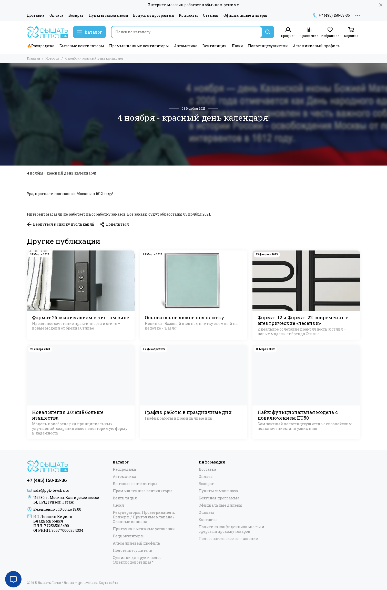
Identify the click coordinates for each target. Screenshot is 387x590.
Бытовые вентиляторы (81, 45)
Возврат (76, 15)
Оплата (56, 15)
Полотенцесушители (268, 45)
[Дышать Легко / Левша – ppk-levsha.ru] (47, 32)
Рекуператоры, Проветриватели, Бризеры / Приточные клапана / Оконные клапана (144, 517)
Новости (52, 58)
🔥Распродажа (40, 45)
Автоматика (185, 45)
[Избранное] (330, 32)
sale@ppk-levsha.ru (51, 490)
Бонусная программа (153, 15)
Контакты (188, 15)
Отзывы (210, 15)
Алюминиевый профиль (316, 45)
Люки (237, 45)
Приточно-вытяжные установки (144, 529)
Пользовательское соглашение (228, 538)
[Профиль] (288, 32)
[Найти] (268, 32)
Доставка (35, 15)
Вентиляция (214, 45)
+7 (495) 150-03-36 (331, 15)
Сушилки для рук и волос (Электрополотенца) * (137, 560)
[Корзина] (351, 32)
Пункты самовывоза (108, 15)
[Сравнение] (309, 32)
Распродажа (124, 469)
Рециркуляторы (128, 536)
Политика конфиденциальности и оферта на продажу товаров (231, 529)
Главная (33, 58)
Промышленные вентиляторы (139, 45)
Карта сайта (108, 583)
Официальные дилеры (245, 15)
